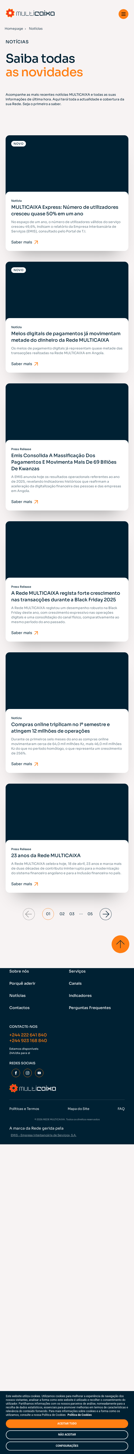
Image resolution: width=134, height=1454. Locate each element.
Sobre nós (19, 971)
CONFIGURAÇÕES (67, 1445)
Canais (75, 983)
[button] (123, 14)
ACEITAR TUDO (67, 1423)
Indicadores (80, 995)
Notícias (17, 995)
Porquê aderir (22, 983)
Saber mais (25, 242)
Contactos (19, 1007)
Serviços (77, 971)
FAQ (121, 1109)
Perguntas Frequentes (90, 1007)
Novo (19, 143)
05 (90, 913)
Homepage (14, 28)
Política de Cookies (79, 1415)
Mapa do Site (78, 1109)
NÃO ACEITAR (67, 1434)
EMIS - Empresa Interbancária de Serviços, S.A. (43, 1135)
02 (62, 913)
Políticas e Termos (24, 1109)
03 (71, 913)
